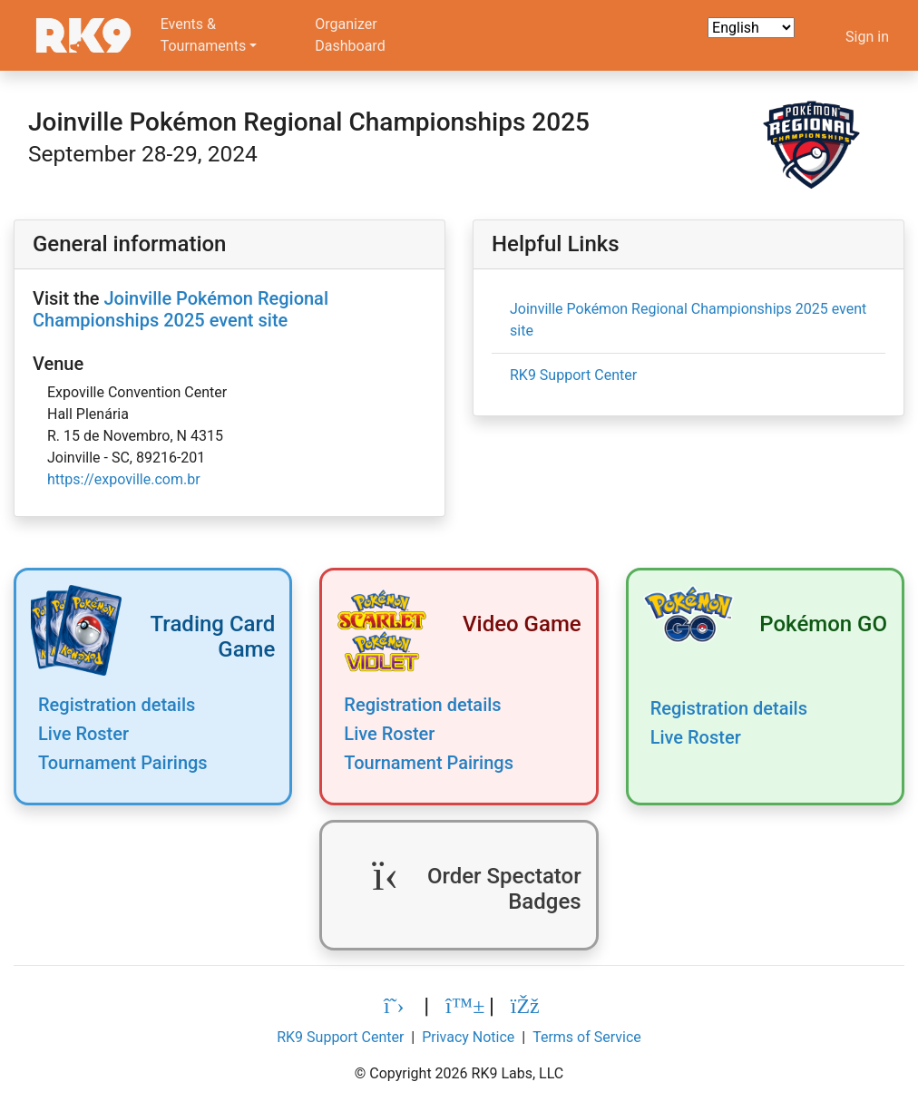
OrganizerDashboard (350, 34)
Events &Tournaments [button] (204, 34)
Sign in (867, 36)
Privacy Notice (468, 1037)
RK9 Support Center (573, 375)
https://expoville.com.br (123, 479)
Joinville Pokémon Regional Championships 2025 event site (180, 309)
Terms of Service (586, 1037)
